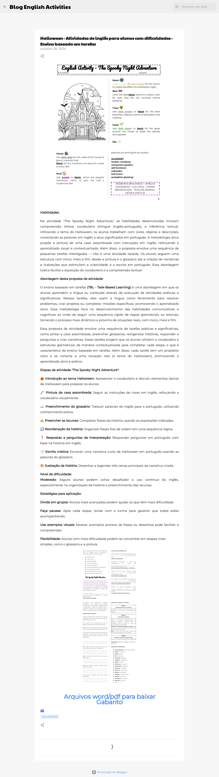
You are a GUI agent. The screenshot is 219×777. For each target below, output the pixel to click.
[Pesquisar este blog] (198, 7)
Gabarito (109, 702)
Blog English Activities (40, 6)
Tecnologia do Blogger (109, 772)
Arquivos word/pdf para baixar (109, 696)
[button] (42, 56)
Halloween (50, 716)
